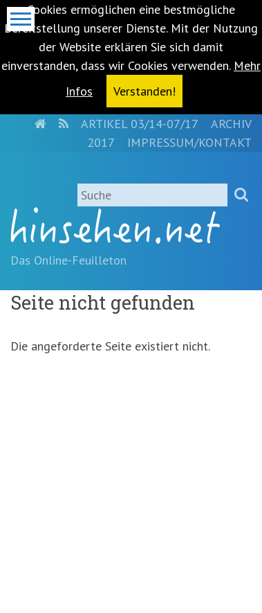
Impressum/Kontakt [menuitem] (189, 142)
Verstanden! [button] (144, 91)
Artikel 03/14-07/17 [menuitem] (139, 124)
